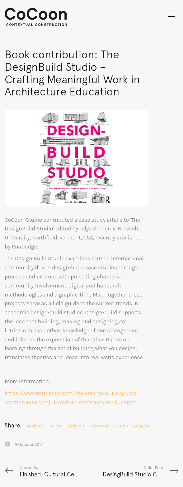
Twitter (56, 426)
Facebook (34, 426)
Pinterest (99, 426)
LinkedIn (76, 426)
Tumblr (121, 426)
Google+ (141, 426)
